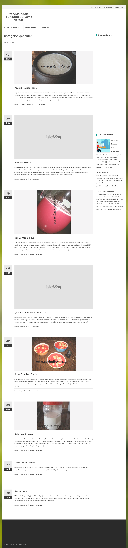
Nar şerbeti (20, 491)
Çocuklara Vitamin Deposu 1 (30, 312)
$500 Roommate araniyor (105, 191)
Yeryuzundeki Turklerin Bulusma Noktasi (19, 17)
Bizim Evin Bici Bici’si (25, 374)
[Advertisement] (110, 45)
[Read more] (108, 167)
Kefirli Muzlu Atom (24, 462)
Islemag (6, 544)
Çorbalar (24, 104)
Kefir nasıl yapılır (23, 434)
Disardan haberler (12, 28)
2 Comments (41, 104)
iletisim (116, 7)
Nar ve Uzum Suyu (24, 238)
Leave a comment (36, 254)
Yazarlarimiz (30, 28)
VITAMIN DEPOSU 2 (24, 162)
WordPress (22, 544)
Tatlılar (30, 391)
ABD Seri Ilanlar (96, 7)
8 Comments (34, 179)
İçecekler (30, 104)
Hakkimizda (108, 7)
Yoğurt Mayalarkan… (25, 88)
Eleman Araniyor (102, 173)
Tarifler (45, 28)
